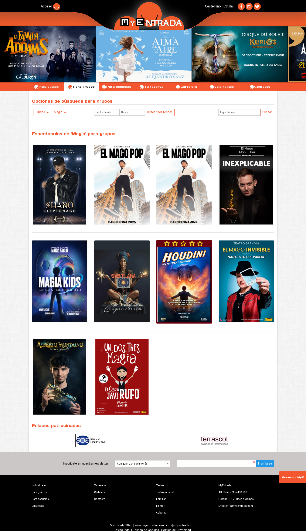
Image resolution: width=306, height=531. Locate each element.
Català (228, 6)
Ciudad (40, 112)
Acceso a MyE (293, 477)
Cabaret (161, 512)
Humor (160, 505)
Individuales (46, 87)
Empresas (38, 505)
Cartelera (186, 87)
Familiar (161, 499)
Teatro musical (165, 492)
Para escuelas (116, 87)
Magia (58, 112)
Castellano (213, 6)
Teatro (160, 485)
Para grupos (81, 87)
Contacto (259, 87)
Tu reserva (151, 87)
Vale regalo (221, 87)
